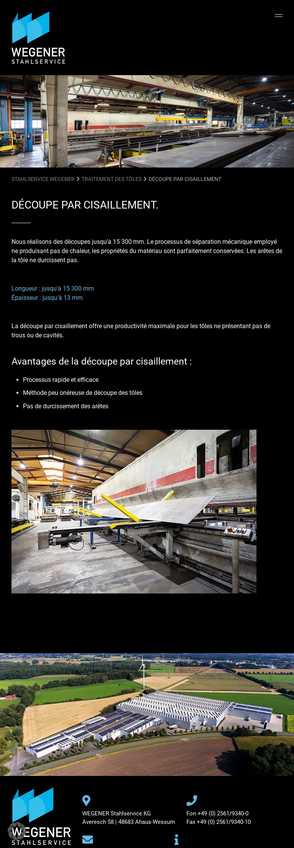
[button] (17, 831)
